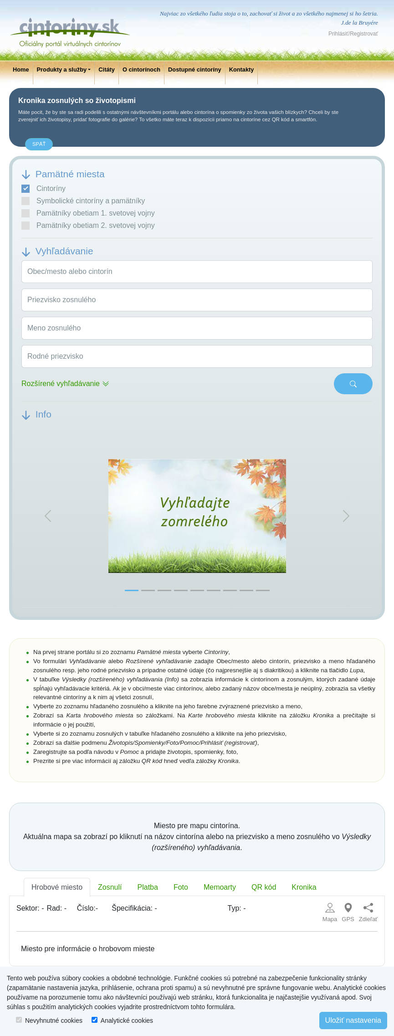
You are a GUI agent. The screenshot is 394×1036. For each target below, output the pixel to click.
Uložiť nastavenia (353, 1020)
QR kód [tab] (263, 887)
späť (39, 144)
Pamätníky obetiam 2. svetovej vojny (88, 226)
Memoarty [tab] (220, 887)
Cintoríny (43, 189)
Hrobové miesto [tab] (56, 887)
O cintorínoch (141, 69)
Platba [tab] (148, 887)
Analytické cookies (127, 1020)
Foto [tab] (181, 887)
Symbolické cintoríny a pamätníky (83, 201)
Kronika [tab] (304, 887)
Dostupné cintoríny (194, 69)
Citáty (106, 69)
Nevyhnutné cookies (53, 1020)
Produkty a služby (62, 69)
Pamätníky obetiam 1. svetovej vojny (88, 213)
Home (21, 69)
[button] (47, 516)
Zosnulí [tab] (110, 887)
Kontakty (241, 69)
